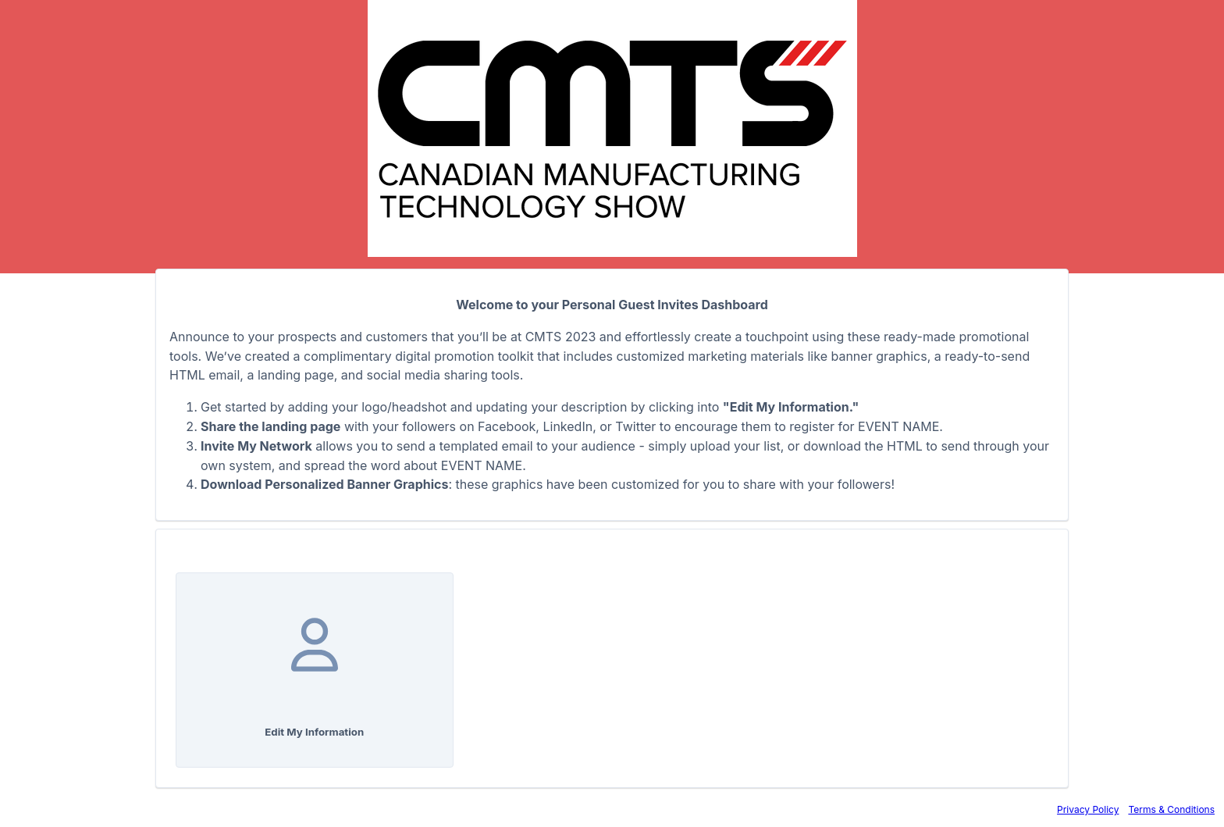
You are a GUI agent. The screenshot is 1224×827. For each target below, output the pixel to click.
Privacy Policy (1088, 809)
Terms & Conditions (1171, 809)
